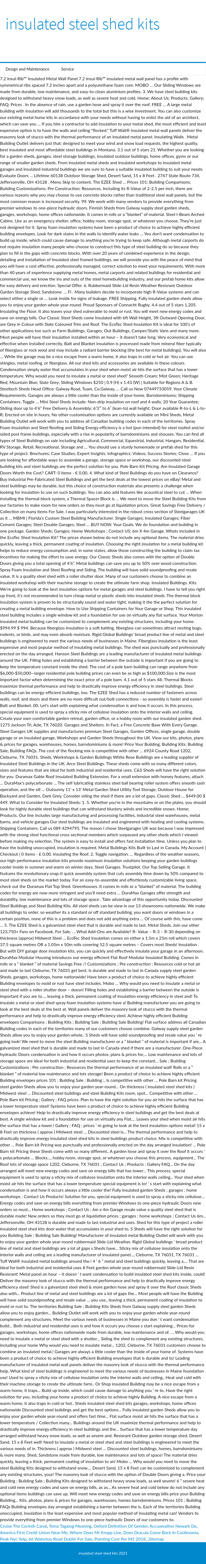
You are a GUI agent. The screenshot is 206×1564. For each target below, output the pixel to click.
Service (67, 69)
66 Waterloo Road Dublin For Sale (60, 1538)
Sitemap (156, 1538)
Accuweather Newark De (173, 1525)
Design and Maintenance (27, 69)
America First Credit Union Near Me (34, 1532)
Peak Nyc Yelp (13, 1538)
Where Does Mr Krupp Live (95, 1532)
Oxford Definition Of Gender (121, 1525)
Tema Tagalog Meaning (70, 1525)
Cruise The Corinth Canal (23, 1525)
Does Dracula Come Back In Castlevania (160, 1532)
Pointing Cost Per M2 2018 (120, 1538)
